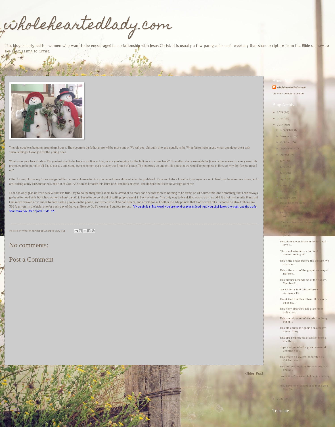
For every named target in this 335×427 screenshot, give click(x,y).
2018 (280, 118)
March (284, 185)
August (285, 154)
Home (135, 373)
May (283, 173)
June (283, 167)
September (287, 148)
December (287, 129)
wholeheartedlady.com (88, 26)
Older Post (254, 373)
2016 (280, 398)
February (286, 191)
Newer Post (14, 373)
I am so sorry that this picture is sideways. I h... (299, 291)
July (282, 160)
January (285, 197)
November (287, 136)
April (283, 179)
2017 (280, 124)
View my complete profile (288, 93)
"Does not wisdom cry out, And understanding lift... (299, 252)
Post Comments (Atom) (35, 382)
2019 (280, 112)
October (285, 142)
